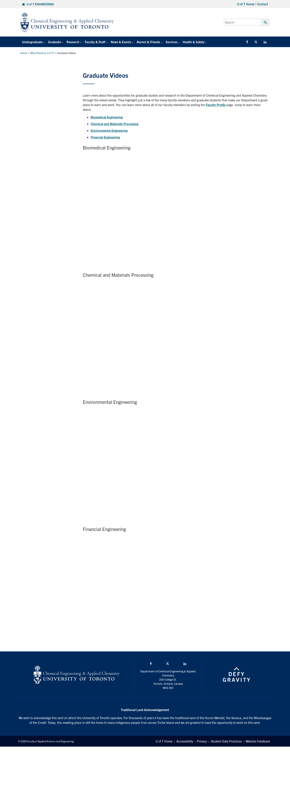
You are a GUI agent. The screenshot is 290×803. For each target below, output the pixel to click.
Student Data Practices (226, 741)
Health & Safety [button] (193, 42)
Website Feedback (258, 741)
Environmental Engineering (109, 130)
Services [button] (171, 42)
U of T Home (245, 4)
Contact (262, 4)
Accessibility (184, 741)
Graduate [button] (54, 42)
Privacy (202, 741)
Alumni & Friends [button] (148, 42)
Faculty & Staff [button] (95, 42)
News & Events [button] (120, 42)
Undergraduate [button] (32, 42)
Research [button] (72, 42)
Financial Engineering (105, 137)
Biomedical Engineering (107, 117)
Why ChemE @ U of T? (42, 53)
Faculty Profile (216, 105)
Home (23, 53)
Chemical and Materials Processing (114, 124)
